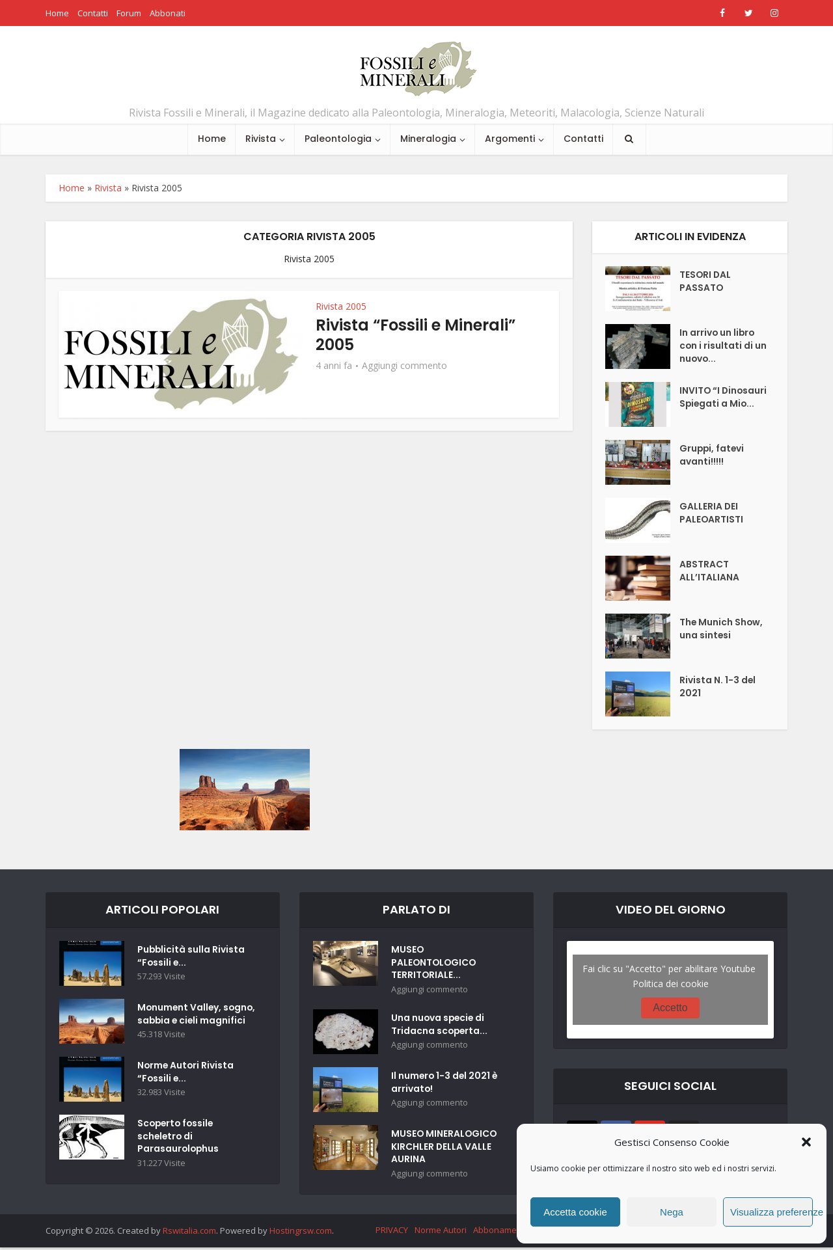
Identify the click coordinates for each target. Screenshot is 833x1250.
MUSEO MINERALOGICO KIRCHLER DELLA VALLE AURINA (444, 1149)
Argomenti (510, 138)
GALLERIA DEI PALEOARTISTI (711, 514)
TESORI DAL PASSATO (705, 282)
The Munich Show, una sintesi (721, 630)
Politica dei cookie (671, 983)
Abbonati (167, 13)
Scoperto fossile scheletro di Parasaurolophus (179, 1149)
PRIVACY (392, 1232)
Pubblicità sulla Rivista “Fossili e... (191, 957)
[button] (806, 1141)
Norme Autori (441, 1232)
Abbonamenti (499, 1232)
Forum (128, 13)
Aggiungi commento (404, 366)
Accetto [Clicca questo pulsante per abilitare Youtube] (670, 1007)
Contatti (92, 13)
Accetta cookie (575, 1211)
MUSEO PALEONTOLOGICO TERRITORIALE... (434, 963)
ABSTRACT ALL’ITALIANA (709, 572)
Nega (671, 1211)
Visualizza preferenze (771, 1211)
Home (57, 13)
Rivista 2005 (341, 306)
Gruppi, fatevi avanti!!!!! (712, 456)
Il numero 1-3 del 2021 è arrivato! (445, 1085)
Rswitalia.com (189, 1233)
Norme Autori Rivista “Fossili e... (186, 1085)
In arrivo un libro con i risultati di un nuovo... (723, 346)
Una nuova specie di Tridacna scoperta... (440, 1027)
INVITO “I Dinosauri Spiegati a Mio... (717, 404)
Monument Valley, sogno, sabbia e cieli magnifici (186, 1021)
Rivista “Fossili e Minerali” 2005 (415, 334)
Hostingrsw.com (300, 1233)
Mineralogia (428, 138)
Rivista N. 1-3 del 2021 (717, 688)
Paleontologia (338, 138)
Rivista (260, 138)
